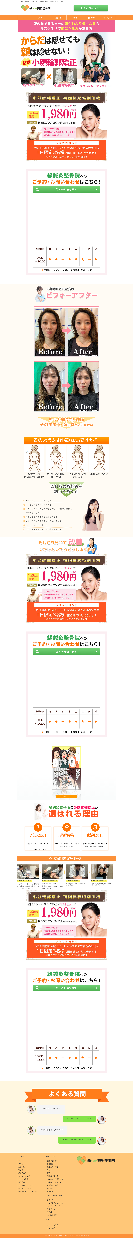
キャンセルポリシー (25, 1194)
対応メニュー (42, 18)
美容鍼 (49, 1218)
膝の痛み (50, 1194)
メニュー (21, 1170)
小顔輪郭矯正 (52, 1221)
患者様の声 (91, 18)
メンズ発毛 (51, 1234)
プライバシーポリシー (26, 1191)
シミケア (50, 1206)
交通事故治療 (52, 1167)
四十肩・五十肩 (52, 1182)
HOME (25, 18)
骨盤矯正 (50, 1170)
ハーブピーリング (53, 1212)
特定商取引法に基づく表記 (28, 1197)
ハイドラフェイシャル (55, 1209)
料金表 (75, 18)
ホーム (20, 1167)
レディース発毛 (52, 1231)
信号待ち (66, 219)
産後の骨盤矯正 (52, 1173)
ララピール (51, 1215)
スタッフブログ (107, 18)
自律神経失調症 (52, 1191)
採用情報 (21, 1188)
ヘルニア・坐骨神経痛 (55, 1185)
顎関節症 (50, 1197)
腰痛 (48, 1179)
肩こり (49, 1176)
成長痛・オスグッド (54, 1188)
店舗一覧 (58, 18)
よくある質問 (23, 1185)
